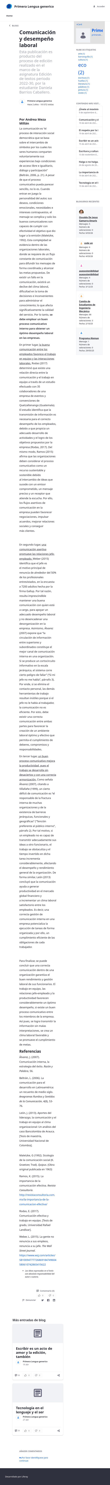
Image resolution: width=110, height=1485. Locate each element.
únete (82, 92)
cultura (83, 59)
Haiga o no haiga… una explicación (88, 161)
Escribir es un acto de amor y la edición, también (34, 1352)
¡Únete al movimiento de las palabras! (88, 109)
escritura (83, 77)
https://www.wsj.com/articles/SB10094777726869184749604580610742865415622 (37, 1260)
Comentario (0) (45, 1290)
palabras (83, 86)
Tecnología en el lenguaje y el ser (30, 1409)
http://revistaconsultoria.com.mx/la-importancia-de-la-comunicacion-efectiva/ (37, 1199)
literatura (84, 83)
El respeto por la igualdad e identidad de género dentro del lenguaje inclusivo (88, 130)
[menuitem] (9, 16)
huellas (83, 80)
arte (81, 53)
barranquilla (85, 56)
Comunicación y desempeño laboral (88, 119)
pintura (83, 89)
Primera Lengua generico (39, 100)
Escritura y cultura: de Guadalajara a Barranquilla (88, 151)
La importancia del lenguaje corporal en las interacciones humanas (88, 172)
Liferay (25, 1476)
